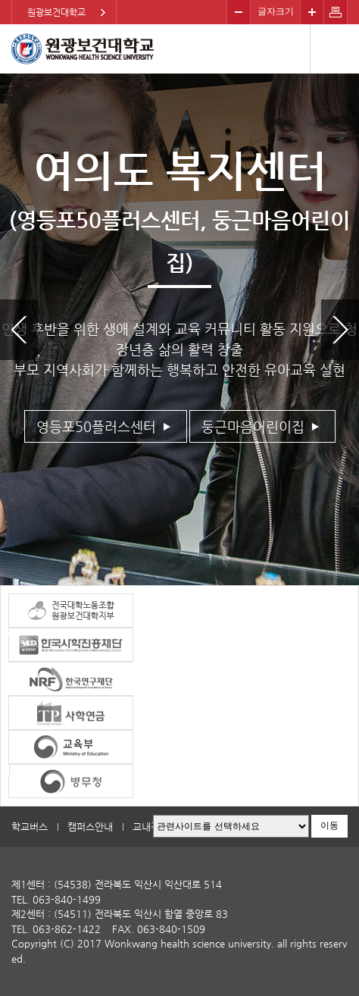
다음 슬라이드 (340, 329)
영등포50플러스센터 (96, 426)
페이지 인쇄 (336, 12)
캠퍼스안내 (90, 826)
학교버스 (29, 826)
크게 (312, 12)
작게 (238, 12)
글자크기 (276, 11)
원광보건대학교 (56, 12)
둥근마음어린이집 (252, 426)
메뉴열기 (334, 49)
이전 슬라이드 (19, 329)
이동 (329, 825)
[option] (179, 329)
